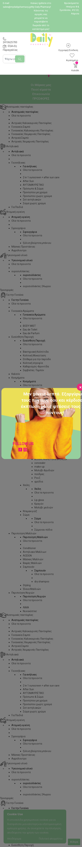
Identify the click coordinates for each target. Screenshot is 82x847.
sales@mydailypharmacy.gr (17, 7)
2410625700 (10, 42)
